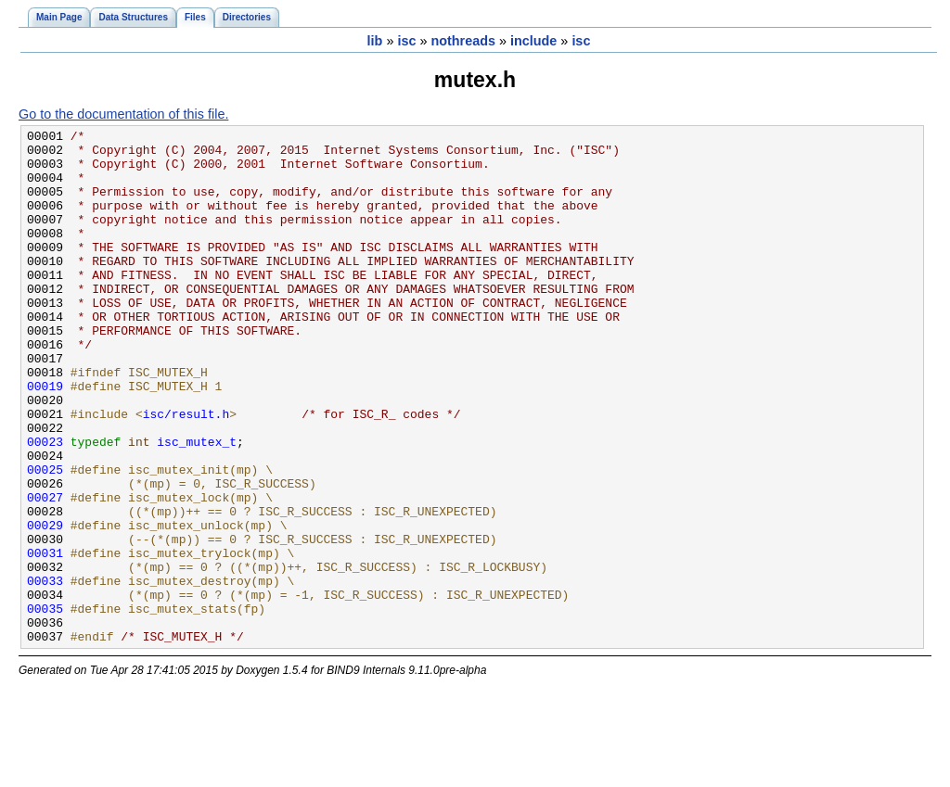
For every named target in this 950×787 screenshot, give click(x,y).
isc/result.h (186, 471)
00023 (45, 505)
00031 (45, 638)
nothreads (462, 40)
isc (406, 40)
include (533, 40)
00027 (45, 572)
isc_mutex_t (197, 505)
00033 (45, 672)
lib (375, 40)
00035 (45, 705)
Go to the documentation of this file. (123, 114)
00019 (45, 438)
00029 (45, 605)
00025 (45, 538)
